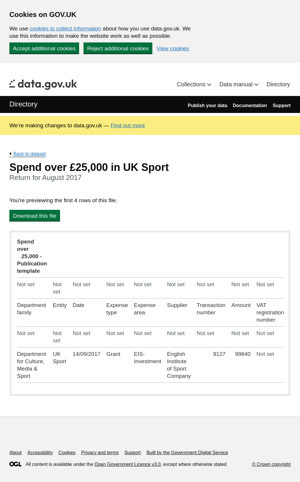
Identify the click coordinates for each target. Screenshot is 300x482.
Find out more (128, 125)
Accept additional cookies (44, 48)
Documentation (250, 105)
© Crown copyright (271, 464)
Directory (278, 84)
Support (282, 105)
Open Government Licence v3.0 (127, 464)
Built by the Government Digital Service (187, 452)
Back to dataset (29, 153)
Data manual (236, 84)
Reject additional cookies (118, 48)
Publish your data (207, 105)
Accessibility (40, 452)
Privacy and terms (100, 452)
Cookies (67, 452)
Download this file (35, 216)
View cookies (173, 48)
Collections (192, 84)
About (15, 452)
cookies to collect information (65, 28)
